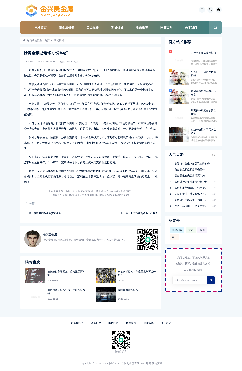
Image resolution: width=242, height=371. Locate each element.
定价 (174, 237)
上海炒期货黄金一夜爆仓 (144, 213)
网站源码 (157, 363)
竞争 (202, 230)
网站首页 (40, 27)
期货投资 (117, 27)
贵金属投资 (66, 27)
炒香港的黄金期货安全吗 (47, 213)
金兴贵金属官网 (131, 363)
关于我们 (191, 27)
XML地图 (145, 363)
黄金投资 (93, 27)
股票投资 (142, 27)
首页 (47, 40)
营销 (190, 230)
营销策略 (177, 230)
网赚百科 (166, 27)
